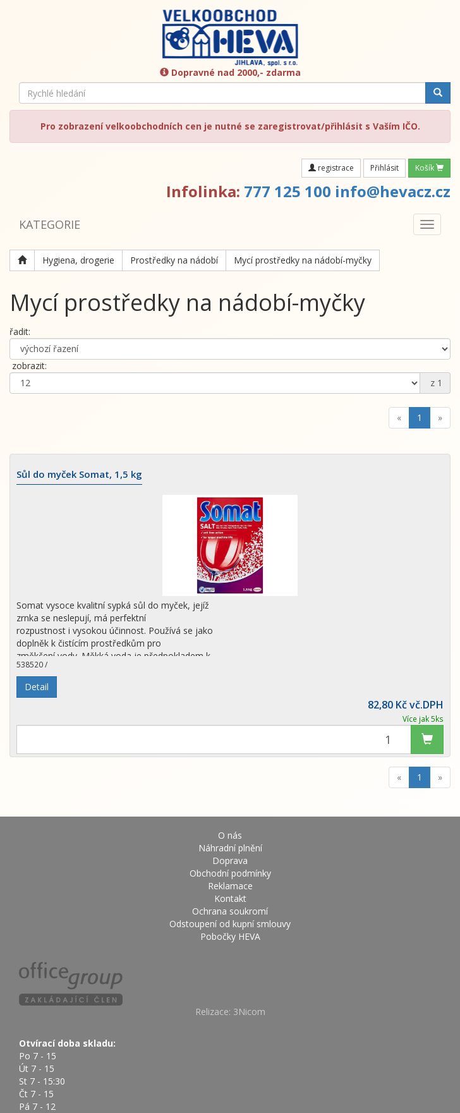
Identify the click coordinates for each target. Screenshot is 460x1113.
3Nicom (249, 1012)
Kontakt (230, 898)
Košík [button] (429, 167)
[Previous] (399, 418)
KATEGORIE (49, 224)
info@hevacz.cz (393, 191)
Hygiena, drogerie (78, 260)
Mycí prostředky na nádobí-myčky (303, 260)
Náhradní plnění (230, 848)
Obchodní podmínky (230, 873)
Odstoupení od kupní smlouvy (230, 924)
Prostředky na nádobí (174, 260)
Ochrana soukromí (230, 911)
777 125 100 (287, 191)
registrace (331, 167)
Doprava (230, 861)
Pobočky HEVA (230, 936)
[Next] (440, 418)
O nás (230, 835)
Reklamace (230, 886)
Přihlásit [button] (384, 167)
